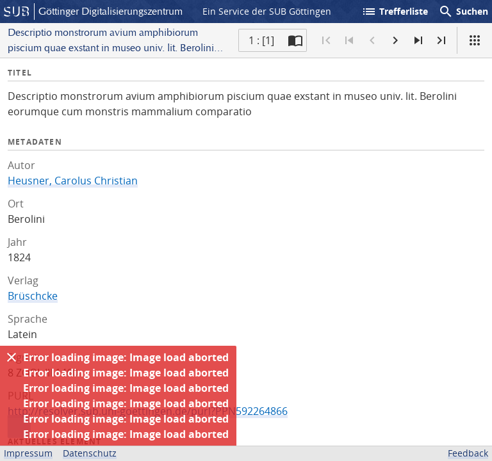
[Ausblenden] (11, 357)
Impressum (28, 453)
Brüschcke (33, 296)
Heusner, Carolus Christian (73, 181)
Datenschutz (90, 453)
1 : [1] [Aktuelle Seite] (261, 40)
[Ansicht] (474, 40)
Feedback (468, 453)
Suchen (463, 11)
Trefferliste (394, 11)
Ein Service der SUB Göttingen (266, 11)
